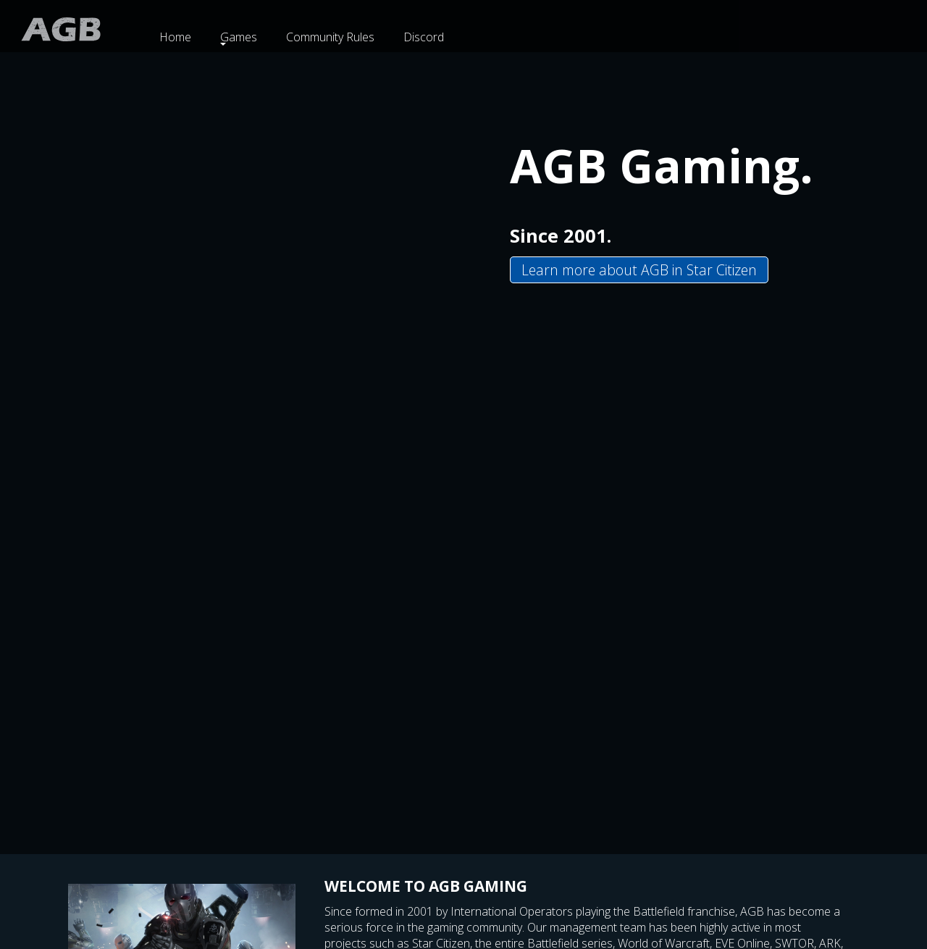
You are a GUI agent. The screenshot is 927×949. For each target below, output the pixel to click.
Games (238, 37)
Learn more (639, 270)
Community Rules (330, 37)
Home (175, 37)
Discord (423, 37)
